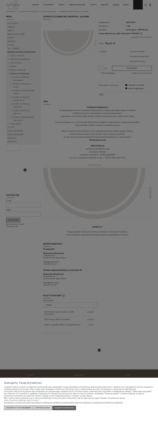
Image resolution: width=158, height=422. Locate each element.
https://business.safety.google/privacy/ (21, 400)
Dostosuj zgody (43, 408)
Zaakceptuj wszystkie (64, 408)
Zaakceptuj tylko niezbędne (18, 408)
